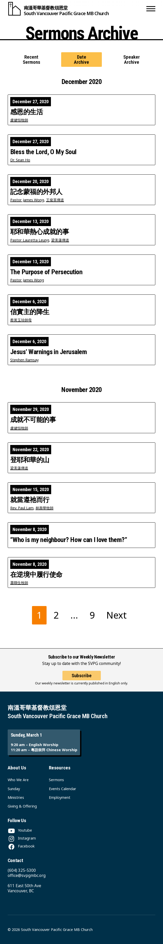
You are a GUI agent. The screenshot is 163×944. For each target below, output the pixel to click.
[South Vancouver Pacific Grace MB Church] (76, 9)
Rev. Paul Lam (22, 507)
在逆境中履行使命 (36, 574)
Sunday (14, 788)
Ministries (16, 797)
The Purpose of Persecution (46, 272)
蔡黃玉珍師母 (21, 319)
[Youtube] (20, 830)
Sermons (56, 779)
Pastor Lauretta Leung (29, 240)
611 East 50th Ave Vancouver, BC (24, 888)
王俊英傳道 (55, 199)
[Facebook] (21, 846)
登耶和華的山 (29, 460)
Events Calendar (62, 788)
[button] (150, 9)
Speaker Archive (131, 59)
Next (116, 615)
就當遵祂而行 (29, 499)
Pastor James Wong (27, 199)
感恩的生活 (26, 112)
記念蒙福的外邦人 (36, 191)
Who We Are (18, 779)
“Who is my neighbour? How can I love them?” (68, 539)
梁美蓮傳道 (60, 240)
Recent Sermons (31, 59)
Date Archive (81, 59)
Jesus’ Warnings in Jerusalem (48, 351)
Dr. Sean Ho (20, 159)
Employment (59, 797)
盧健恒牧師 (19, 120)
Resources (59, 768)
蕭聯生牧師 (19, 582)
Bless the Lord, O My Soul (43, 152)
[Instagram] (22, 838)
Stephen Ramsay (24, 359)
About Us (17, 768)
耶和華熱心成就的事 (39, 231)
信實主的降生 (29, 312)
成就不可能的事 (33, 419)
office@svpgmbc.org (27, 875)
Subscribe (82, 675)
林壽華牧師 (44, 507)
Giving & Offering (22, 806)
